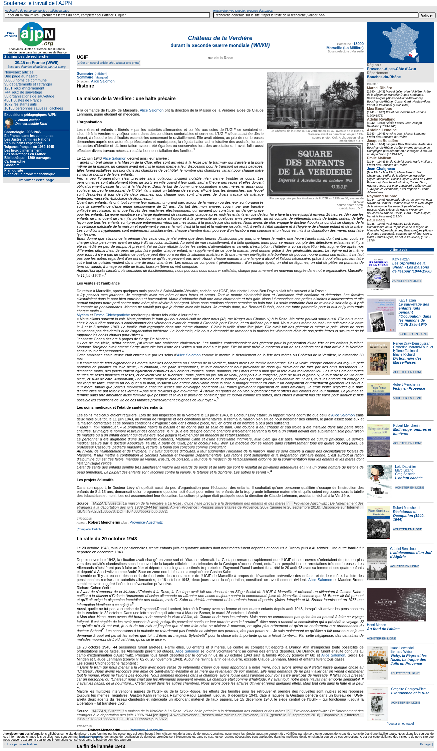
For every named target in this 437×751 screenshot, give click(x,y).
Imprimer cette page (36, 180)
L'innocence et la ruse (410, 693)
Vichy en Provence (409, 388)
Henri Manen (376, 625)
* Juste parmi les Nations (20, 744)
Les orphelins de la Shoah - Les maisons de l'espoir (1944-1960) (412, 267)
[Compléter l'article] (89, 529)
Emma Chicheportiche (112, 315)
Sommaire (85, 73)
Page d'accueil (10, 34)
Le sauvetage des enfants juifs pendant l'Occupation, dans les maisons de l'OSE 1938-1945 (415, 314)
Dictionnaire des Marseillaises (407, 360)
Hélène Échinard (405, 351)
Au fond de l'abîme (383, 629)
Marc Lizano (404, 470)
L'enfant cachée (409, 478)
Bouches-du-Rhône (384, 77)
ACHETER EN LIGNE (407, 281)
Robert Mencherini (406, 384)
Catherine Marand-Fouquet (413, 347)
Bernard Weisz (401, 651)
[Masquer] (101, 77)
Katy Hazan (401, 259)
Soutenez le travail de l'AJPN (37, 3)
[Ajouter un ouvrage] (400, 723)
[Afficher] (100, 73)
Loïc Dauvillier (405, 466)
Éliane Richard (404, 354)
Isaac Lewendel (402, 648)
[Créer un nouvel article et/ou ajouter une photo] (108, 62)
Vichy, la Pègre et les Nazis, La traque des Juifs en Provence (409, 659)
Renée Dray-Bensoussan (411, 343)
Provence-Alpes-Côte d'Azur (391, 69)
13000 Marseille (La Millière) (345, 46)
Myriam (83, 315)
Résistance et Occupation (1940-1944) (409, 516)
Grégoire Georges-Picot (408, 689)
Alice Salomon (102, 81)
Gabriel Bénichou (403, 549)
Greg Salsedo (405, 474)
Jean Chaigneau (381, 169)
